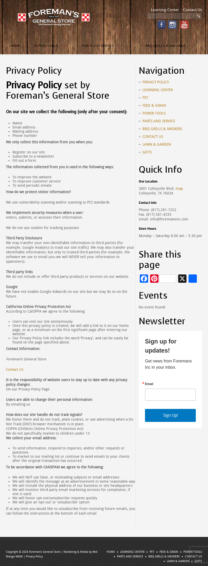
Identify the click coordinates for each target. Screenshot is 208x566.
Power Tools (46, 46)
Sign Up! (170, 415)
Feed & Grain (154, 105)
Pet (145, 98)
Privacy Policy (155, 82)
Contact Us (192, 10)
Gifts (147, 152)
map (179, 188)
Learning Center (165, 10)
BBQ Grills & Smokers (165, 46)
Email (149, 384)
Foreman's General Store (44, 552)
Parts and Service (98, 46)
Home (15, 46)
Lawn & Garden (156, 144)
